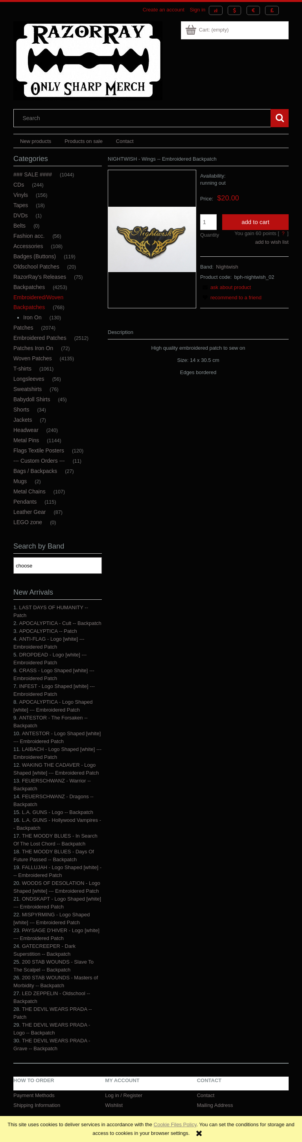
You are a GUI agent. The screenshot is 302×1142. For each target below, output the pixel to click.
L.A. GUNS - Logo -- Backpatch (57, 812)
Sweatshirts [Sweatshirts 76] (27, 389)
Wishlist (114, 1105)
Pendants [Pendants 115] (25, 502)
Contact (206, 1095)
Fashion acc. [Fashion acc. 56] (28, 236)
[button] (225, 287)
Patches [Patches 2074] (23, 327)
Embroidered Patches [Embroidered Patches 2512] (39, 338)
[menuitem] (35, 141)
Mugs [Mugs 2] (20, 481)
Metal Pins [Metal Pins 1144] (26, 440)
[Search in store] (144, 118)
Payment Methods (34, 1095)
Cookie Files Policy (175, 1124)
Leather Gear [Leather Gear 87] (29, 512)
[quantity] (208, 222)
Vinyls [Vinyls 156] (20, 195)
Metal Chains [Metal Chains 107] (29, 491)
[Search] (280, 118)
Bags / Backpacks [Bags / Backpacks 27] (35, 471)
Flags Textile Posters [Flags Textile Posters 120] (38, 450)
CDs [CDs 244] (18, 185)
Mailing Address (215, 1105)
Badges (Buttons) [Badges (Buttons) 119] (34, 256)
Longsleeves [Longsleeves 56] (28, 379)
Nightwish (227, 267)
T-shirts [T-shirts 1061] (22, 368)
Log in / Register (123, 1095)
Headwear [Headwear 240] (26, 430)
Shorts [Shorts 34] (21, 409)
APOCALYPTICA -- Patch (48, 631)
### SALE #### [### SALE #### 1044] (32, 174)
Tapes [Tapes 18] (20, 205)
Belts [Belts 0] (19, 225)
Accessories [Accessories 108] (28, 246)
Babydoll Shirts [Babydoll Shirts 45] (31, 399)
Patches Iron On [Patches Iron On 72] (33, 348)
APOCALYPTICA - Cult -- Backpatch (60, 623)
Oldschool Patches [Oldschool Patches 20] (36, 266)
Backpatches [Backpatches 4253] (29, 287)
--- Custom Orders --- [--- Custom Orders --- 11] (39, 461)
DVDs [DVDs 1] (20, 215)
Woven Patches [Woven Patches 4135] (32, 358)
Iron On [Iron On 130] (32, 317)
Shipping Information (36, 1105)
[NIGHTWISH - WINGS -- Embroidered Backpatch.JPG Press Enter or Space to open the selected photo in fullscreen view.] (152, 239)
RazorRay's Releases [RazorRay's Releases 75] (39, 277)
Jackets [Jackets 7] (22, 420)
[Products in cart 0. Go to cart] (207, 30)
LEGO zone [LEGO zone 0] (27, 522)
